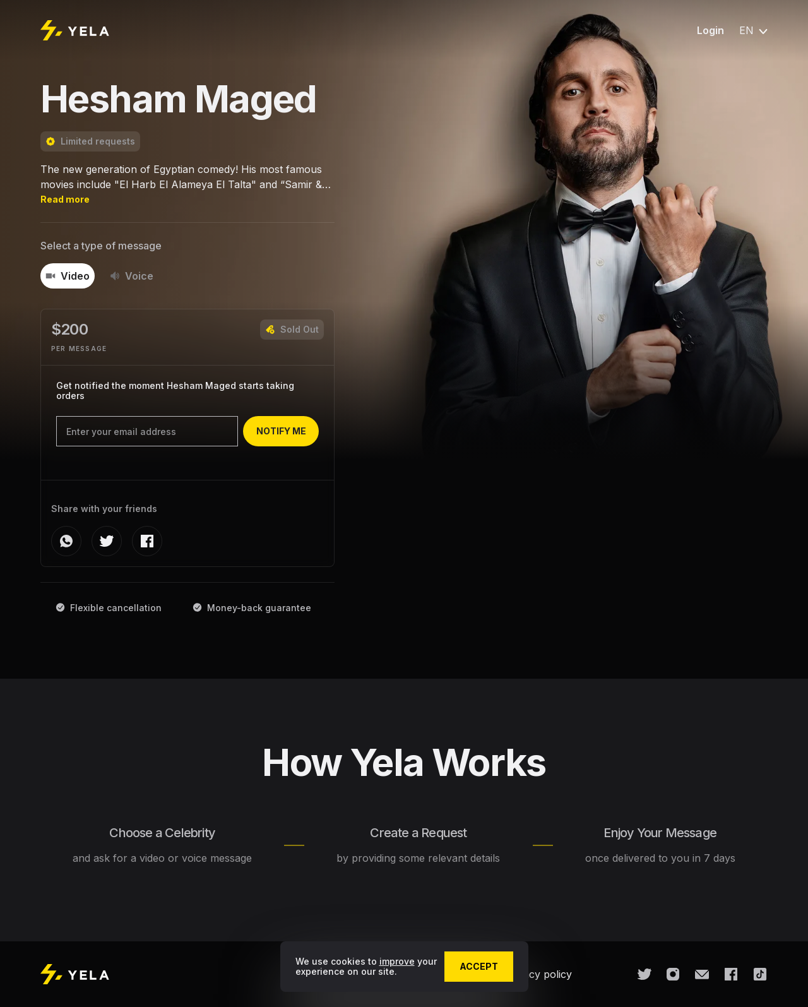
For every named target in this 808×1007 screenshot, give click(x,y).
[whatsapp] (66, 541)
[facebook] (147, 541)
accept (479, 966)
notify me (281, 431)
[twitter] (107, 541)
